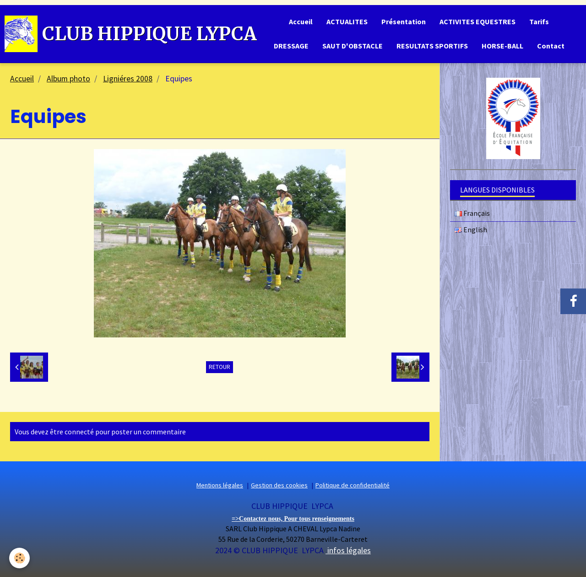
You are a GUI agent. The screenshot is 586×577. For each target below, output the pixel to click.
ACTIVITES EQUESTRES (477, 21)
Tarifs (539, 21)
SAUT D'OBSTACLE (352, 45)
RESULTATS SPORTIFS (432, 45)
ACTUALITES (347, 21)
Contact (550, 45)
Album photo (68, 79)
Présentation (403, 21)
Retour (219, 367)
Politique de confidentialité (352, 485)
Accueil (301, 21)
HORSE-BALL (502, 45)
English (471, 229)
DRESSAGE (291, 45)
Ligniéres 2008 (127, 79)
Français (472, 213)
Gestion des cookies (279, 485)
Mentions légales (219, 485)
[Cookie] (19, 558)
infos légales (348, 550)
